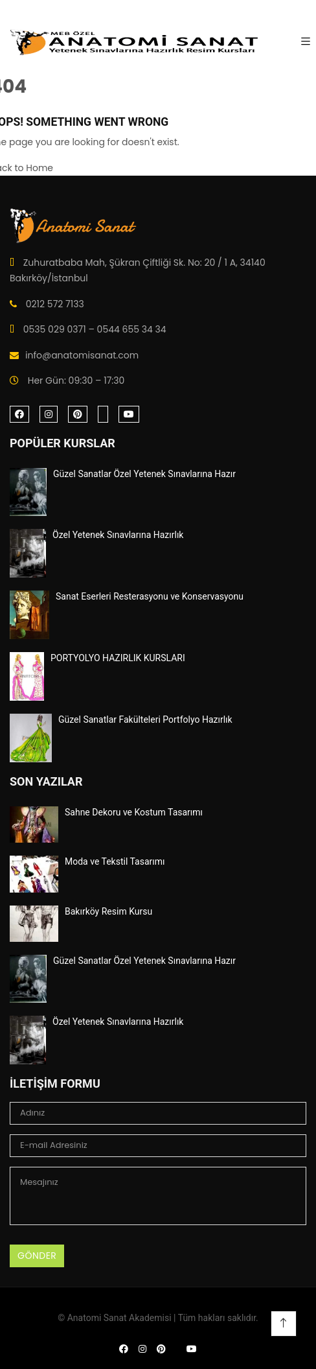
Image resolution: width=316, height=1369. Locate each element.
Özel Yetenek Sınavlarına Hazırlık (117, 535)
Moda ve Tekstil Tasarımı (115, 861)
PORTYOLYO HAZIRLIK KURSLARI (118, 658)
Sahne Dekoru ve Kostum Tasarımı (134, 812)
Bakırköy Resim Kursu (108, 911)
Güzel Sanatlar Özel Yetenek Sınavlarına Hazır (144, 474)
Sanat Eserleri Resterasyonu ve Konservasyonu (149, 596)
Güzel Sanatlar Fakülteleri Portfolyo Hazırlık (145, 719)
